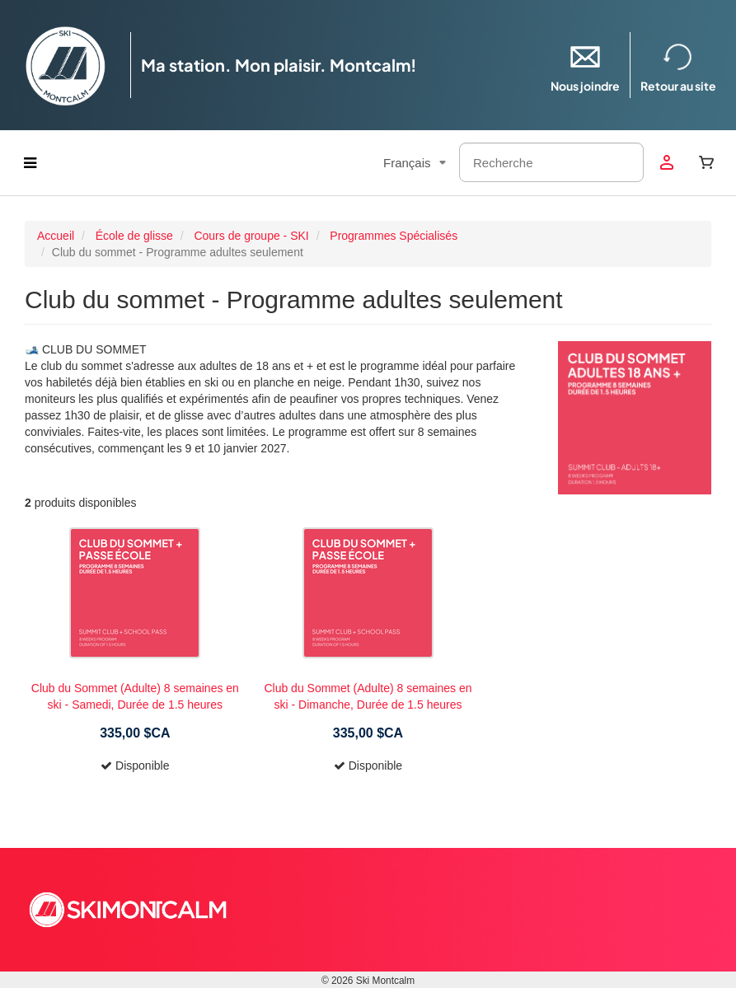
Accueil (55, 235)
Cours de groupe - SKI (251, 235)
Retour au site (678, 64)
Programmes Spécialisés (393, 235)
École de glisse (134, 235)
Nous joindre (585, 64)
